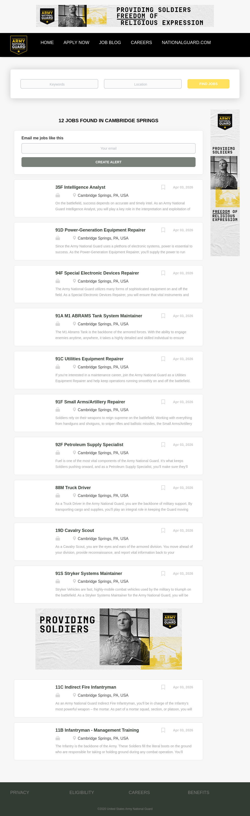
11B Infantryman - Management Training (97, 730)
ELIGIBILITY (82, 792)
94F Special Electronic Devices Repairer (97, 273)
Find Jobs (208, 84)
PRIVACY (19, 792)
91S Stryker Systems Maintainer (88, 573)
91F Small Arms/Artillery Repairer (90, 401)
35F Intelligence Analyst (80, 187)
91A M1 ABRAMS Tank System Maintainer (98, 315)
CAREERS (139, 792)
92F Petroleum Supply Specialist (89, 444)
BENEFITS (198, 792)
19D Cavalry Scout (74, 530)
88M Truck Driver (73, 487)
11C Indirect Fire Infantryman (85, 687)
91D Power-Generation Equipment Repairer (100, 230)
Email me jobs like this (42, 138)
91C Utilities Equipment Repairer (89, 358)
